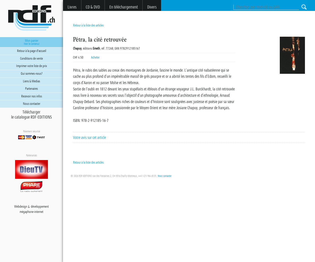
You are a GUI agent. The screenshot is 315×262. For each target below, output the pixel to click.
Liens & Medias (31, 81)
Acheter (95, 57)
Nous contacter (165, 176)
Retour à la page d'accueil (31, 51)
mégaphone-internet (31, 212)
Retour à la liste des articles (88, 25)
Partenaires (31, 89)
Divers (152, 7)
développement (40, 207)
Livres (72, 7)
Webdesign (20, 207)
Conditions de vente (31, 58)
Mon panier (31, 42)
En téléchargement (123, 7)
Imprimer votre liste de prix (31, 66)
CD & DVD (93, 7)
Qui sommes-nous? (31, 74)
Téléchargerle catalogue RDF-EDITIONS (31, 115)
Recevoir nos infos (31, 96)
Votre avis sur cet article (89, 137)
